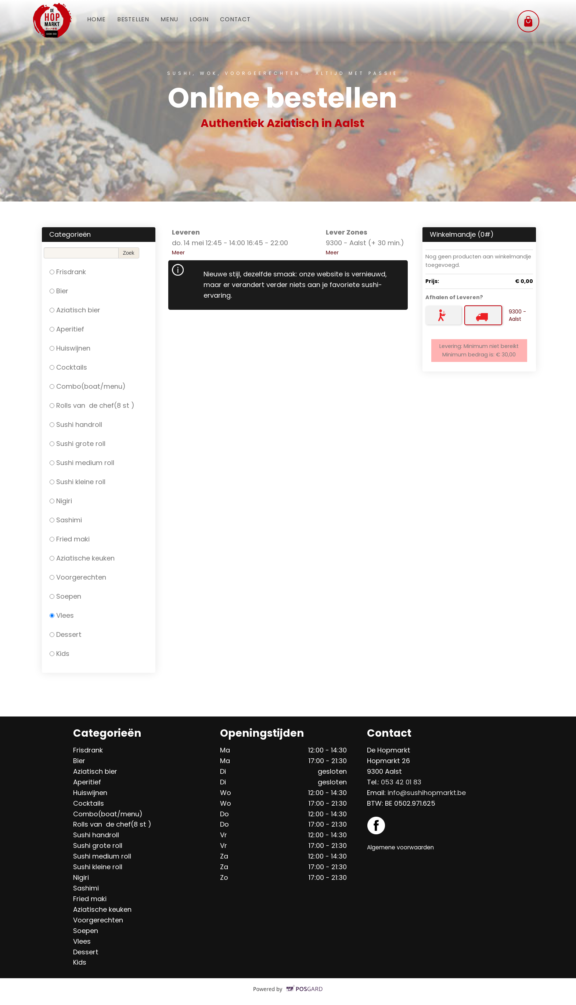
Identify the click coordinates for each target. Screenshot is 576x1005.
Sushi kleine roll (77, 481)
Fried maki (70, 539)
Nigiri (61, 500)
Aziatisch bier (75, 310)
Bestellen (138, 20)
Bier (59, 290)
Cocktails (68, 367)
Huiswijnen (70, 348)
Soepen (65, 596)
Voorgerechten (78, 577)
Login (211, 20)
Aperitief (67, 329)
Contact (252, 20)
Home (98, 20)
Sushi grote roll (77, 443)
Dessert (66, 634)
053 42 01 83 (401, 782)
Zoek (128, 253)
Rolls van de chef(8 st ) (92, 405)
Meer (178, 252)
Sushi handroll (76, 424)
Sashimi (66, 520)
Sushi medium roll (82, 462)
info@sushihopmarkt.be (427, 792)
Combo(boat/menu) (88, 386)
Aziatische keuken (82, 558)
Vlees (62, 615)
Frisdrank (68, 271)
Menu (178, 20)
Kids (59, 653)
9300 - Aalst (517, 315)
